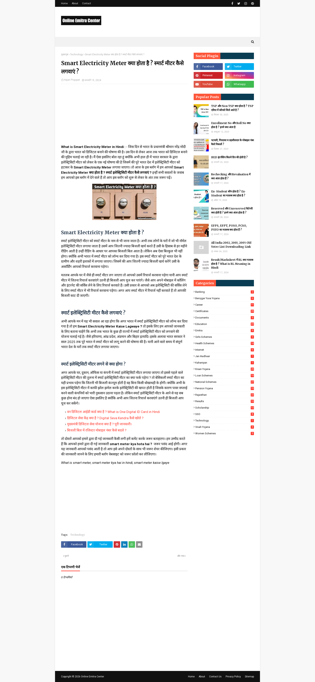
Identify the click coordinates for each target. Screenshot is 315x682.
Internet (224, 349)
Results (224, 401)
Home (64, 3)
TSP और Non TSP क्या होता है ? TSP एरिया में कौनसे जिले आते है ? (232, 108)
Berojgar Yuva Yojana (224, 298)
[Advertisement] (124, 116)
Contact (86, 3)
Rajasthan (224, 394)
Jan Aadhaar (224, 356)
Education (224, 324)
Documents (224, 317)
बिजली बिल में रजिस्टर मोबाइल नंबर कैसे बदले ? (96, 430)
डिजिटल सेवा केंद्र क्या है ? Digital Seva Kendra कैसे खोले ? (105, 418)
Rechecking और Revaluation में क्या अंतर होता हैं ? (231, 176)
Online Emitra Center (92, 676)
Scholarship (224, 407)
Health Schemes (224, 343)
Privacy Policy (233, 676)
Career (224, 304)
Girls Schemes (224, 336)
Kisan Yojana (224, 369)
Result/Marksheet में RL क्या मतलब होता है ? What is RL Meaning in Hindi (232, 263)
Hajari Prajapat (72, 79)
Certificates (224, 311)
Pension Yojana (224, 388)
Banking (224, 291)
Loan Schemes (224, 375)
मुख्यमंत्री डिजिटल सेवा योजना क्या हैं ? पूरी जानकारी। (99, 424)
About (75, 3)
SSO (224, 414)
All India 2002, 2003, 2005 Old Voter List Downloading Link (231, 245)
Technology (76, 54)
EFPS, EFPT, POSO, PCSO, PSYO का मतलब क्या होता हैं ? (229, 227)
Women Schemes (224, 433)
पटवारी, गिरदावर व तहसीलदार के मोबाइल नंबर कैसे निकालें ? (232, 142)
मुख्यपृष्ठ (64, 54)
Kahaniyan (224, 362)
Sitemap (249, 676)
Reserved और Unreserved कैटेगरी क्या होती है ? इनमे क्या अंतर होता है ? (232, 210)
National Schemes (224, 381)
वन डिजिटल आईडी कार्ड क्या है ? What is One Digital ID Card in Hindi (113, 412)
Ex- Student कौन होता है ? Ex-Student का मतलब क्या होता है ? (228, 193)
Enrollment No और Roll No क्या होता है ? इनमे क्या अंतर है (231, 125)
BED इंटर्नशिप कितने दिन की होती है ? (229, 157)
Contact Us (215, 676)
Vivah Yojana (224, 426)
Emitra (224, 330)
